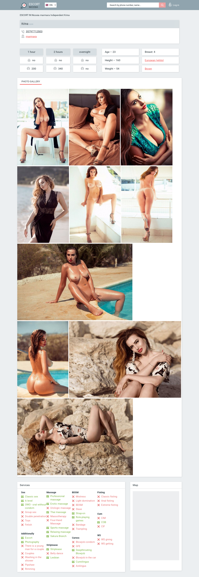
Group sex (30, 512)
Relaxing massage (60, 531)
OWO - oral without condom (35, 506)
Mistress (81, 496)
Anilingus (81, 565)
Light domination (85, 500)
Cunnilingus (82, 561)
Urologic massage (60, 507)
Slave (79, 509)
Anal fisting (107, 500)
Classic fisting (109, 496)
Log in (174, 4)
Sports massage (59, 527)
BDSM (79, 504)
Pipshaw (29, 564)
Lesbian (54, 557)
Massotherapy (58, 516)
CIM (103, 518)
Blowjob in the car (86, 557)
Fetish (28, 524)
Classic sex (31, 496)
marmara (45, 15)
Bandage (80, 524)
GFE (78, 546)
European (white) (154, 60)
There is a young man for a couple (34, 547)
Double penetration (35, 516)
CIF (103, 526)
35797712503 (34, 31)
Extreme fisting (109, 504)
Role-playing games (82, 519)
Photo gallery (30, 81)
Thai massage (58, 512)
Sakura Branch (58, 536)
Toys (27, 520)
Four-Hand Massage (56, 522)
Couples (29, 553)
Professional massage (57, 498)
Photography (32, 541)
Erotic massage (59, 503)
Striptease (56, 549)
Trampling (81, 528)
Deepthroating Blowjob (84, 552)
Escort (28, 537)
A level (29, 500)
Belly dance (56, 553)
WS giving (106, 539)
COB (103, 522)
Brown (148, 68)
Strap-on (80, 513)
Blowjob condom (85, 541)
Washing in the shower (33, 559)
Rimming (30, 568)
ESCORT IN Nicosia (29, 15)
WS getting (107, 543)
